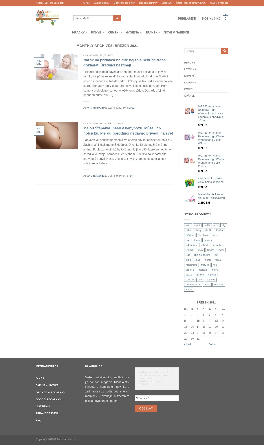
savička (212, 274)
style (200, 279)
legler (221, 250)
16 (192, 326)
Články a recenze (219, 2)
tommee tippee (193, 284)
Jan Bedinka (99, 107)
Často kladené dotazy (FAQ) (191, 2)
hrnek (197, 240)
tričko (207, 284)
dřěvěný (190, 235)
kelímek (204, 245)
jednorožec (191, 245)
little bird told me (202, 255)
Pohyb (96, 32)
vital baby (218, 284)
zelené (189, 289)
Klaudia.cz (121, 382)
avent (197, 225)
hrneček (208, 240)
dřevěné (219, 230)
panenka (190, 270)
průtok (215, 270)
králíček (189, 250)
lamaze (210, 250)
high (188, 240)
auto (188, 225)
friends (216, 235)
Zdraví (119, 123)
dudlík (208, 230)
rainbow (200, 274)
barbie (207, 225)
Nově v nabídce (176, 32)
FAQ (38, 420)
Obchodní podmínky (124, 2)
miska (218, 260)
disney (198, 230)
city (223, 225)
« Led (187, 344)
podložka (203, 270)
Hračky (78, 32)
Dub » (212, 344)
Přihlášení (186, 18)
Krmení (113, 32)
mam (198, 260)
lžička (188, 260)
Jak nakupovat (101, 2)
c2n (216, 225)
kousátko (217, 245)
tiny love (211, 279)
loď (216, 255)
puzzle (189, 274)
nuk (215, 265)
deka (188, 230)
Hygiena (132, 32)
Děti (110, 55)
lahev (200, 250)
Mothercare (191, 265)
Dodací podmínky (148, 2)
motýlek (205, 265)
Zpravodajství (47, 413)
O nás (86, 2)
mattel (208, 260)
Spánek (151, 32)
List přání (167, 2)
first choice (203, 235)
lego (188, 255)
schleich (190, 279)
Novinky (190, 82)
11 (204, 320)
